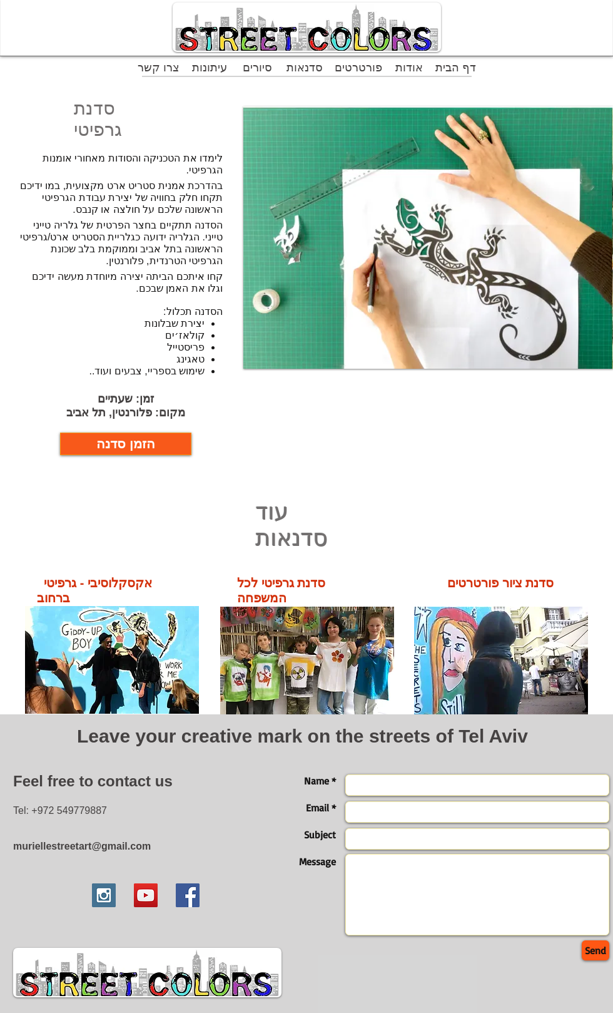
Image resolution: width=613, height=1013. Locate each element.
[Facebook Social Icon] (188, 895)
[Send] (595, 950)
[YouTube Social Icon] (146, 895)
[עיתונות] (209, 67)
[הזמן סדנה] (125, 444)
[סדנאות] (304, 67)
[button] (428, 237)
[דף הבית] (455, 67)
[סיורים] (257, 67)
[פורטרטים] (358, 67)
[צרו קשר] (159, 67)
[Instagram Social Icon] (104, 895)
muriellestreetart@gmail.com (82, 846)
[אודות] (409, 67)
